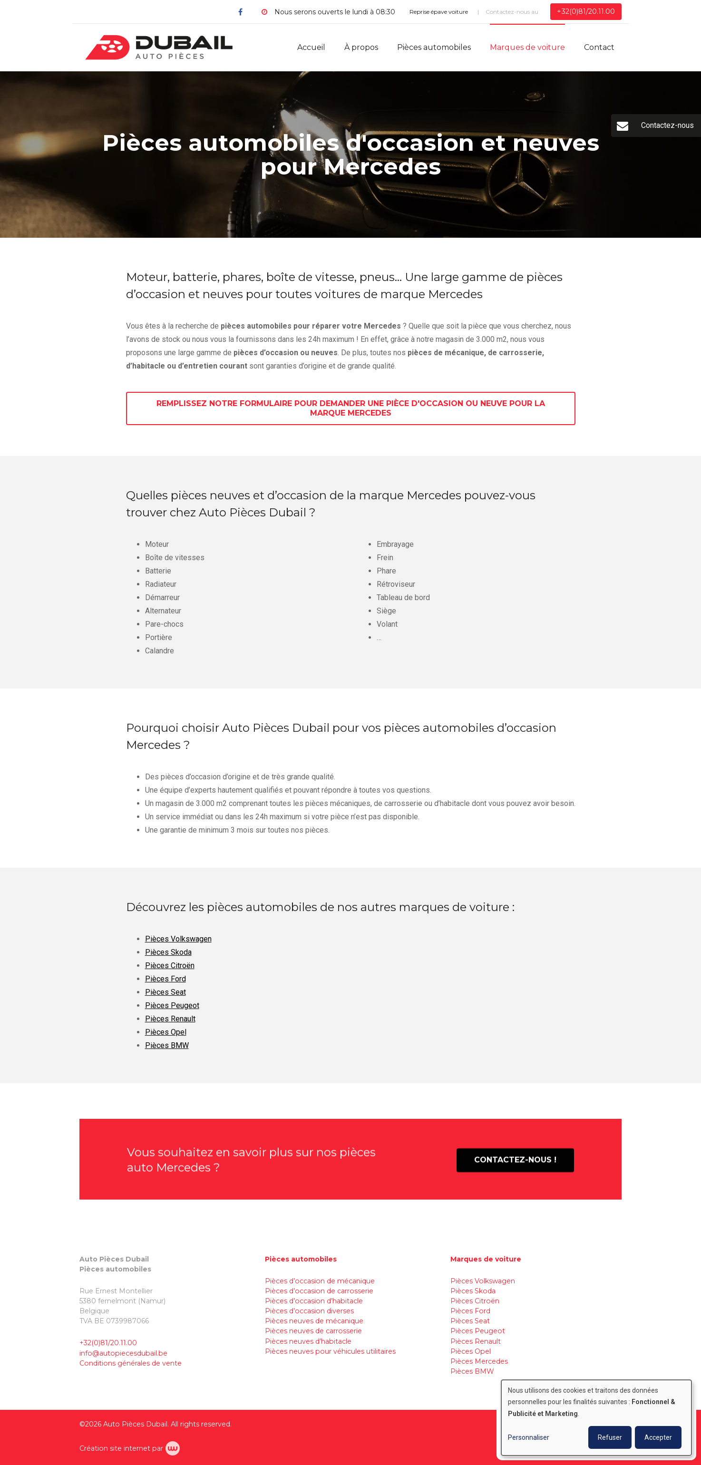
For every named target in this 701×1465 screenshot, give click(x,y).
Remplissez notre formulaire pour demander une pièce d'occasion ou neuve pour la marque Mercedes (350, 411)
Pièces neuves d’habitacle (308, 1341)
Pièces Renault (170, 1027)
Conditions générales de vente (130, 1363)
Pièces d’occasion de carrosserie (319, 1291)
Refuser (610, 1437)
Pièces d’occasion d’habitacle (314, 1301)
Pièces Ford (165, 987)
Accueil (311, 47)
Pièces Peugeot (172, 1014)
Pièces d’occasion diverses (309, 1311)
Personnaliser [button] (528, 1437)
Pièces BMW (167, 1054)
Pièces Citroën (170, 974)
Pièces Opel (165, 1041)
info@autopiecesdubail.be (123, 1353)
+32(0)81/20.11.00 (108, 1343)
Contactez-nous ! (515, 1169)
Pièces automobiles (434, 47)
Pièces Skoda (168, 961)
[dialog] (596, 1417)
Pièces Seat (165, 1001)
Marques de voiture (527, 47)
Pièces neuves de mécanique (314, 1321)
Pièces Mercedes (479, 1361)
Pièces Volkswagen (178, 947)
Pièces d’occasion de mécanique (320, 1281)
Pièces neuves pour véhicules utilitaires (330, 1351)
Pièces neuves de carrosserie (313, 1331)
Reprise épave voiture (438, 11)
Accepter (658, 1437)
